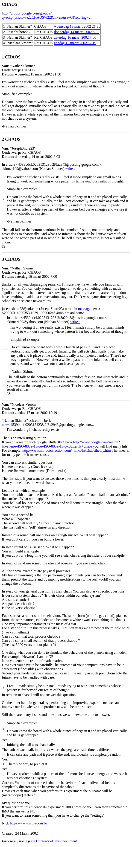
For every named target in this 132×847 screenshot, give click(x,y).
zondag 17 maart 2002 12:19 (75, 43)
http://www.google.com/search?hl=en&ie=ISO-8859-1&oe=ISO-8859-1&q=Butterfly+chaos (61, 444)
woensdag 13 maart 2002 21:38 (77, 26)
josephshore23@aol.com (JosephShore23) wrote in (40, 309)
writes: (70, 169)
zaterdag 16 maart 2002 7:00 (75, 37)
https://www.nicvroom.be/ (29, 823)
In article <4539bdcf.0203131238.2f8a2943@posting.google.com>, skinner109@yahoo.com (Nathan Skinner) (52, 166)
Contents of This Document (56, 841)
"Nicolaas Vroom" (29, 408)
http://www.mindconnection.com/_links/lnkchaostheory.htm (66, 450)
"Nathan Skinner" (66, 94)
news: (6, 425)
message (84, 309)
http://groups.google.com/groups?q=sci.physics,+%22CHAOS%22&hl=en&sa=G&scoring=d (46, 15)
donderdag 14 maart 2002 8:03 (76, 32)
